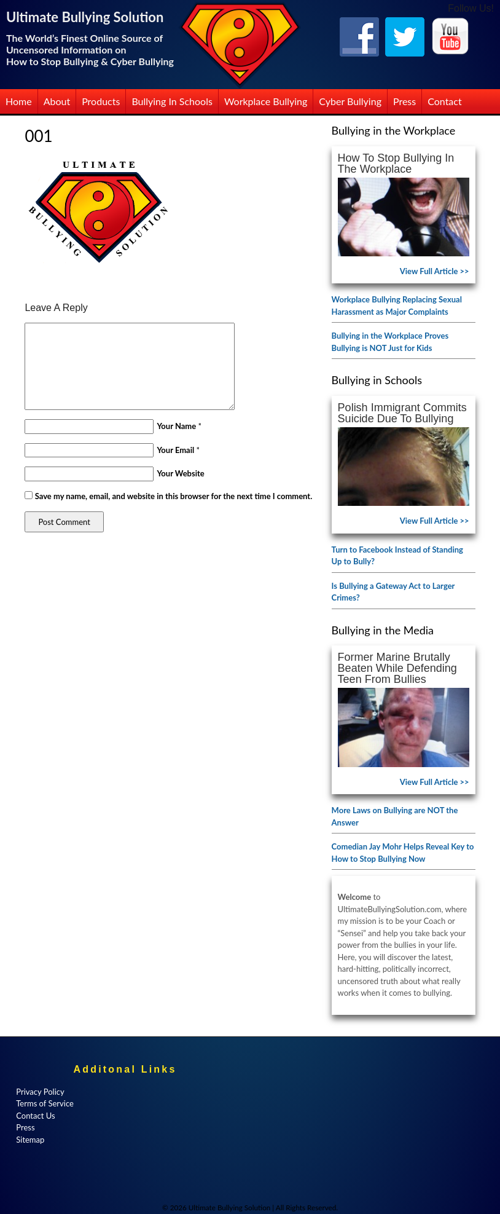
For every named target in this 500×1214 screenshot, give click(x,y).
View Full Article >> (434, 271)
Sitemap (30, 1140)
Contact (444, 101)
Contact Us (35, 1116)
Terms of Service (45, 1103)
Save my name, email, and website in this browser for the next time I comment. (174, 496)
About (57, 101)
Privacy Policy (40, 1092)
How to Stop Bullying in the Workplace (396, 163)
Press (404, 101)
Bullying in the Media (383, 630)
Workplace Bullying (265, 101)
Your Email (175, 450)
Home (19, 101)
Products (101, 101)
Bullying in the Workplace (394, 130)
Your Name (176, 426)
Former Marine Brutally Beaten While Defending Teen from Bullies (397, 668)
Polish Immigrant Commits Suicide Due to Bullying (402, 413)
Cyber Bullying (350, 101)
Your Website (180, 473)
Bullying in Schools (172, 101)
